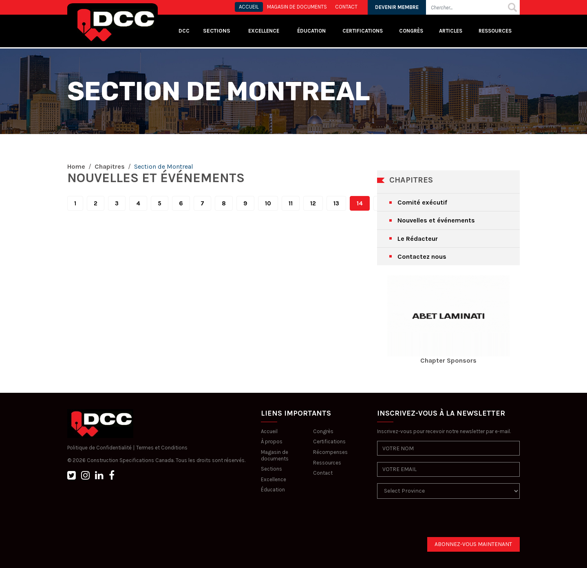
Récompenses (330, 452)
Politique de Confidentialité (99, 448)
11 (291, 203)
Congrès (411, 31)
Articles (450, 31)
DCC (184, 31)
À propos (271, 441)
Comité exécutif (422, 202)
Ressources (495, 31)
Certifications (362, 31)
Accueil (269, 431)
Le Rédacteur (417, 238)
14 (360, 203)
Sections (271, 469)
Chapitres (110, 166)
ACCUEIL (249, 7)
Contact (323, 473)
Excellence (264, 31)
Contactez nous (421, 256)
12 (313, 203)
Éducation (273, 490)
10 (268, 203)
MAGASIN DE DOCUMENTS (297, 7)
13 (336, 203)
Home (76, 166)
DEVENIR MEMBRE (397, 7)
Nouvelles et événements (436, 220)
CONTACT (346, 7)
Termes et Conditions (162, 448)
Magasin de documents (275, 455)
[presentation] (439, 521)
